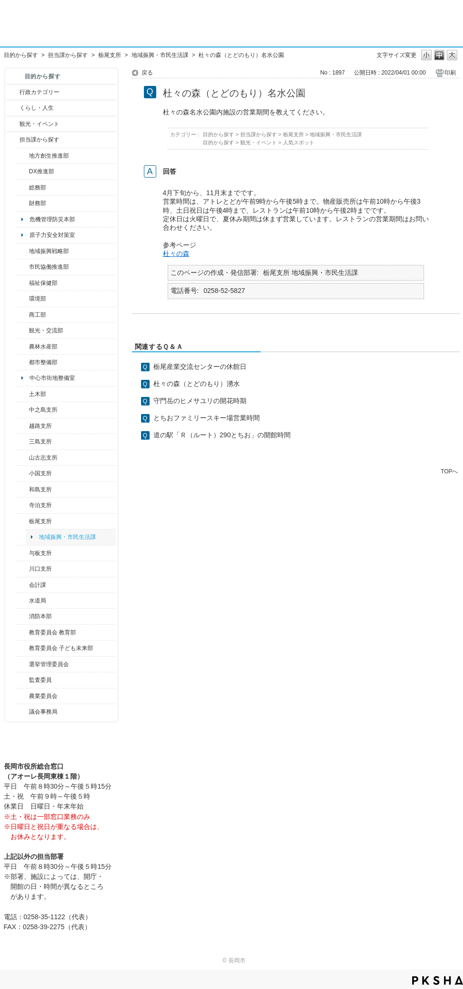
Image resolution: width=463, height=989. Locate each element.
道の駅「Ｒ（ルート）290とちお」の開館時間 (222, 435)
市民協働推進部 (49, 267)
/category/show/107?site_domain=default (23, 409)
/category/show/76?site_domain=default (23, 346)
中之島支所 (43, 409)
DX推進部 (41, 171)
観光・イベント (39, 124)
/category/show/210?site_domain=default (23, 585)
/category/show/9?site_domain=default (13, 139)
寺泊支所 (40, 505)
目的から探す (21, 55)
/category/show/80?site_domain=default (23, 521)
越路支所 (40, 426)
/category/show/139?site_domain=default (23, 489)
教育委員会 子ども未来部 (61, 648)
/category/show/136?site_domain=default (23, 553)
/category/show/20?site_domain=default (23, 330)
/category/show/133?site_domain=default (23, 569)
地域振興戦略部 (49, 251)
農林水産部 (43, 346)
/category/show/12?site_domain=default (13, 108)
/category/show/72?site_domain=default (23, 203)
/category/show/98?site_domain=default (23, 457)
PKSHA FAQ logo (437, 980)
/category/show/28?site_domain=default (23, 394)
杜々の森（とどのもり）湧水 (196, 383)
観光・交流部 (46, 330)
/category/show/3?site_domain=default (13, 92)
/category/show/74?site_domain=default (23, 473)
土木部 (37, 394)
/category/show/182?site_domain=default (23, 362)
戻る (147, 72)
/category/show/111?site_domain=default (23, 664)
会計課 (37, 585)
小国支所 (40, 473)
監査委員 (40, 680)
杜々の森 (176, 253)
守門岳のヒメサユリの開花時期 (199, 401)
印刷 (450, 72)
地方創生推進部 (49, 155)
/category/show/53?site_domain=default (23, 441)
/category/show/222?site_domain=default (23, 696)
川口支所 (40, 568)
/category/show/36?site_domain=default (23, 315)
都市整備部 (43, 362)
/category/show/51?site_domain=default (23, 648)
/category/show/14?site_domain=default (23, 283)
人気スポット (298, 142)
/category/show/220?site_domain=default (23, 680)
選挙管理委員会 (49, 664)
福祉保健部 (43, 283)
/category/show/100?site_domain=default (23, 155)
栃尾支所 (109, 55)
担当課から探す (68, 55)
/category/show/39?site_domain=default (23, 632)
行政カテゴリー (39, 92)
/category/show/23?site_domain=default (23, 298)
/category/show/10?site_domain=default (23, 187)
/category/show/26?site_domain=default (23, 267)
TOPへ (449, 471)
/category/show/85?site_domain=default (23, 616)
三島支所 (40, 441)
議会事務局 (43, 711)
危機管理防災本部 (52, 219)
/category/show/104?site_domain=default (23, 251)
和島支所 (40, 489)
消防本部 (40, 616)
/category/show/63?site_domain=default (23, 505)
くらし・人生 (36, 107)
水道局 (37, 600)
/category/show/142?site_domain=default (23, 426)
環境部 (37, 298)
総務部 (37, 187)
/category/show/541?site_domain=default (23, 171)
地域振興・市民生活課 (160, 55)
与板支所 (40, 553)
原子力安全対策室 (52, 235)
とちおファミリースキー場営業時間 (206, 418)
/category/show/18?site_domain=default (13, 124)
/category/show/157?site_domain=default (23, 711)
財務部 (37, 203)
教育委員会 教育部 (52, 632)
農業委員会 (43, 696)
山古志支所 (43, 457)
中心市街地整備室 (52, 378)
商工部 (37, 314)
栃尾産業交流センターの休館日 (199, 366)
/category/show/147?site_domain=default (23, 600)
